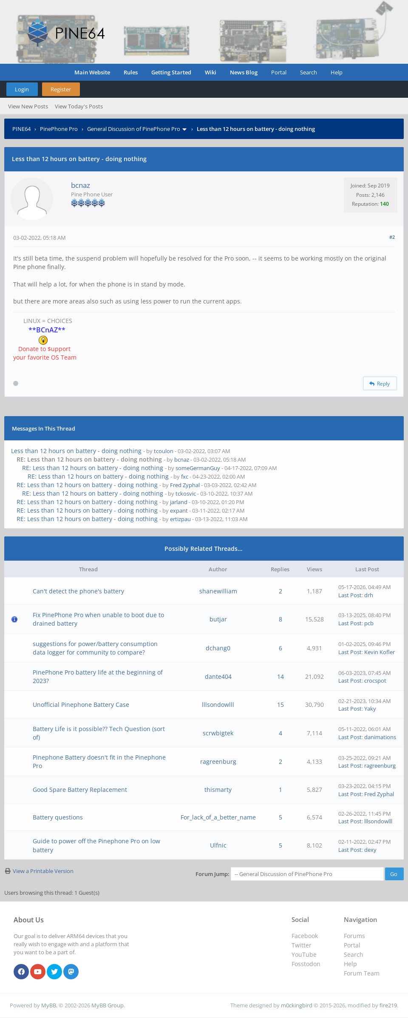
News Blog (244, 72)
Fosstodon (306, 964)
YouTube (304, 954)
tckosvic (186, 493)
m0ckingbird (296, 1005)
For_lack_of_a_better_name (218, 817)
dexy (370, 850)
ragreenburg (218, 761)
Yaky (370, 708)
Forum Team (362, 973)
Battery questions (58, 817)
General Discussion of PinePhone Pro (133, 129)
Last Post (350, 595)
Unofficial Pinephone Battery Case (81, 704)
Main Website (92, 72)
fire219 (388, 1005)
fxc (184, 476)
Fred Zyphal (185, 485)
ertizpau (180, 519)
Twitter (302, 945)
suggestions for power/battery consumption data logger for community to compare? (95, 648)
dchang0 (218, 648)
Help (337, 72)
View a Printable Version (43, 871)
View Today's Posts (79, 106)
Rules (131, 72)
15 (280, 704)
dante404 (218, 676)
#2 (392, 237)
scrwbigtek (218, 733)
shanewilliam (218, 591)
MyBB (48, 1005)
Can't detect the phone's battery (78, 591)
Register (61, 89)
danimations (380, 737)
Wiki (210, 72)
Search (308, 72)
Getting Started (171, 72)
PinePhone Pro (59, 129)
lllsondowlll (218, 704)
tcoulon (163, 451)
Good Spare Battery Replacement (80, 789)
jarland (178, 502)
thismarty (218, 789)
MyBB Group (107, 1005)
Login (22, 89)
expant (179, 510)
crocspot (375, 680)
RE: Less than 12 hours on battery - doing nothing (92, 468)
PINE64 (21, 129)
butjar (218, 619)
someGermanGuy (198, 468)
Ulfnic (218, 845)
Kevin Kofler (379, 652)
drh (368, 595)
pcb (369, 623)
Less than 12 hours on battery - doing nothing (76, 451)
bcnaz (80, 185)
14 (280, 676)
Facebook (305, 936)
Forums (354, 936)
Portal (278, 72)
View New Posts (28, 106)
